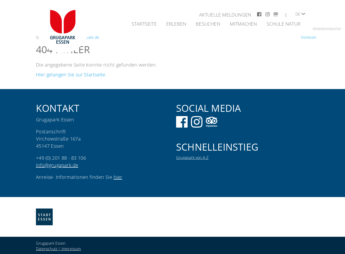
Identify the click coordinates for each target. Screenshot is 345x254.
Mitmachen (243, 24)
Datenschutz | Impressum (58, 248)
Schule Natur (283, 24)
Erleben (176, 24)
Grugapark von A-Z (192, 157)
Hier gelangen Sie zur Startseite (70, 74)
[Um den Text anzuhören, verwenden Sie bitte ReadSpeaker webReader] (308, 37)
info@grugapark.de (57, 165)
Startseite (144, 24)
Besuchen (208, 24)
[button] (303, 14)
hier (118, 177)
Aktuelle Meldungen (225, 14)
